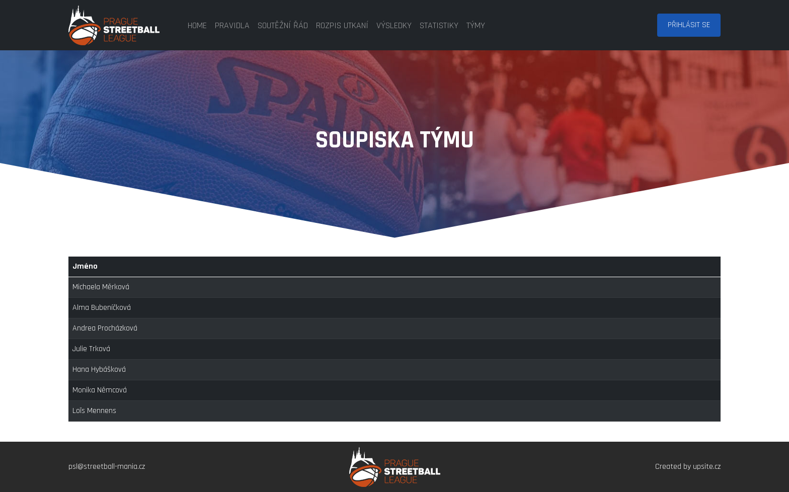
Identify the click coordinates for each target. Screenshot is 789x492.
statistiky (439, 25)
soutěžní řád (283, 25)
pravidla (232, 25)
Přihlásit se (689, 25)
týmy (475, 25)
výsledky (394, 25)
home (197, 25)
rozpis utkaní (342, 25)
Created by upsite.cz (688, 466)
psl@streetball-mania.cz (106, 466)
